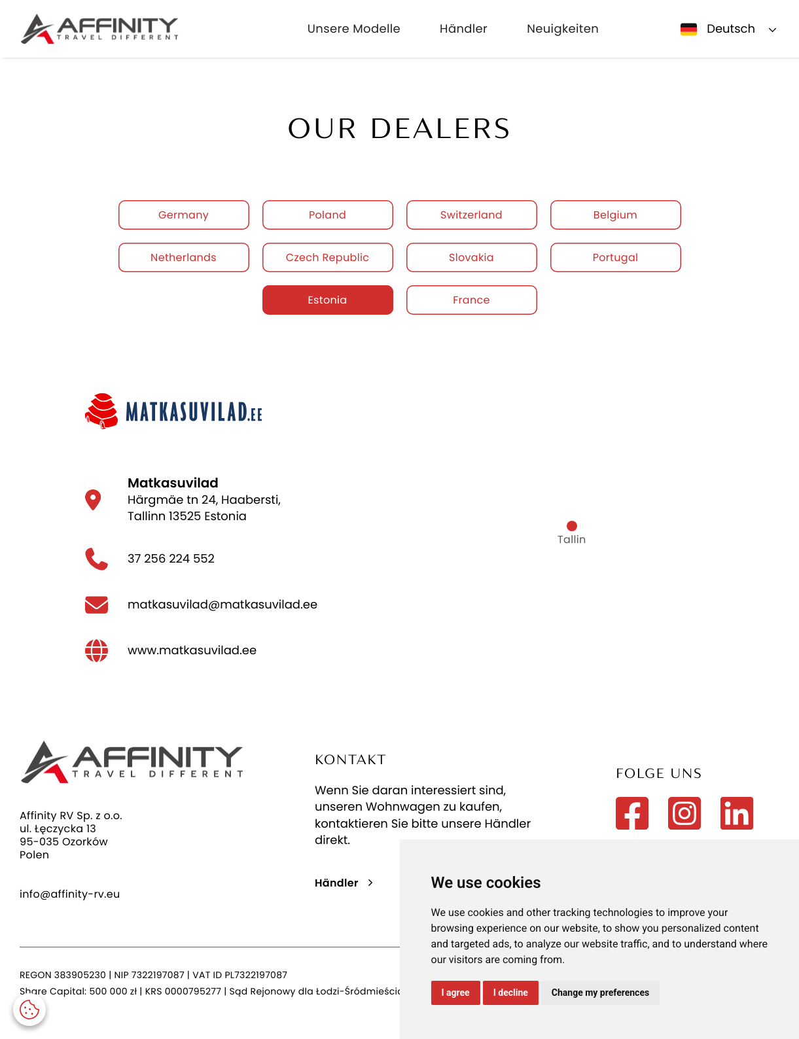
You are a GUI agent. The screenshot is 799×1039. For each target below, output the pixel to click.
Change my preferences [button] (600, 992)
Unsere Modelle (354, 29)
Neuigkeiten (563, 29)
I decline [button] (510, 992)
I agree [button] (456, 992)
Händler (464, 29)
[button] (29, 1009)
